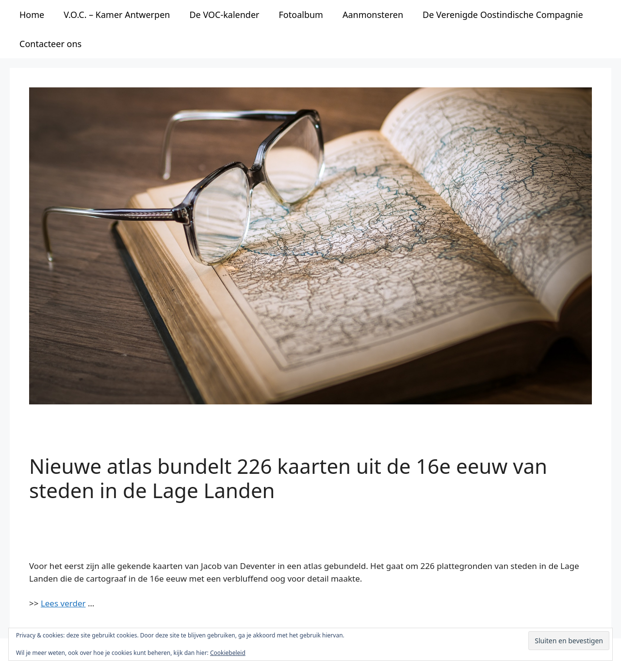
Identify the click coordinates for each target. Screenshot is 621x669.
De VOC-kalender (224, 14)
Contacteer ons (50, 44)
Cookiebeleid (227, 653)
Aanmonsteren (373, 14)
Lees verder (63, 603)
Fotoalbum (301, 14)
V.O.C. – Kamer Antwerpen (117, 14)
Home (31, 14)
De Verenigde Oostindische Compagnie (503, 14)
